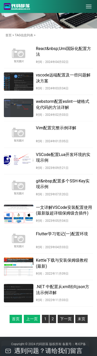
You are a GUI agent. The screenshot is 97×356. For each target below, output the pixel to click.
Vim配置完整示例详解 (56, 127)
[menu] (88, 6)
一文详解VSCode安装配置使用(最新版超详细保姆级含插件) (64, 210)
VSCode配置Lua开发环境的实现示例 (63, 157)
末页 (81, 319)
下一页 (66, 319)
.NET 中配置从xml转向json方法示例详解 (62, 289)
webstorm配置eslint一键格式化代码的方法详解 (62, 104)
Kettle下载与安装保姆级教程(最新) (62, 263)
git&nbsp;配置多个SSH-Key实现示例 (62, 184)
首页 (8, 35)
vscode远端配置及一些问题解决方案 (63, 78)
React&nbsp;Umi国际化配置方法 (63, 51)
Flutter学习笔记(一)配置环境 (62, 233)
